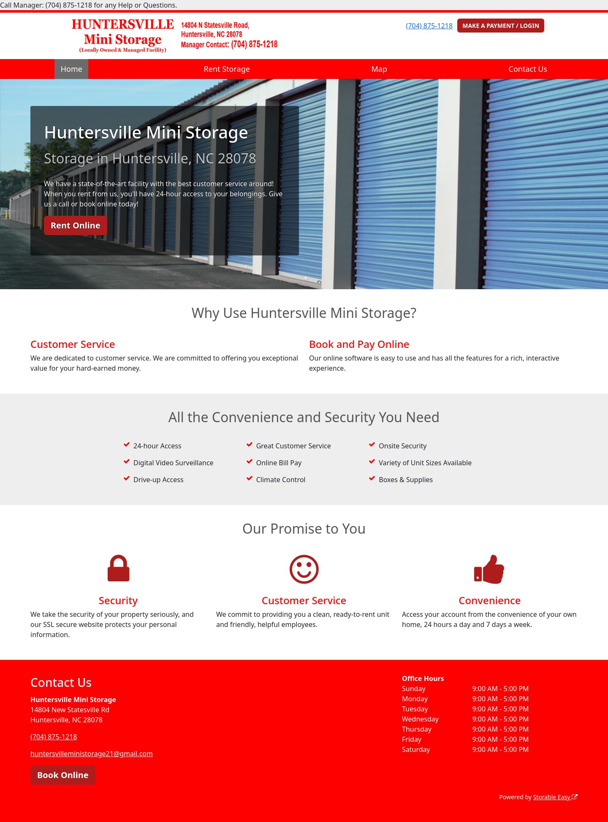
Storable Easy (555, 797)
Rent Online (75, 225)
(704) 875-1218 (429, 25)
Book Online (63, 775)
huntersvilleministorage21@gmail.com (91, 753)
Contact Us (528, 69)
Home (71, 69)
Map (379, 69)
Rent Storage (227, 69)
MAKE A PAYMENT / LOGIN (500, 26)
